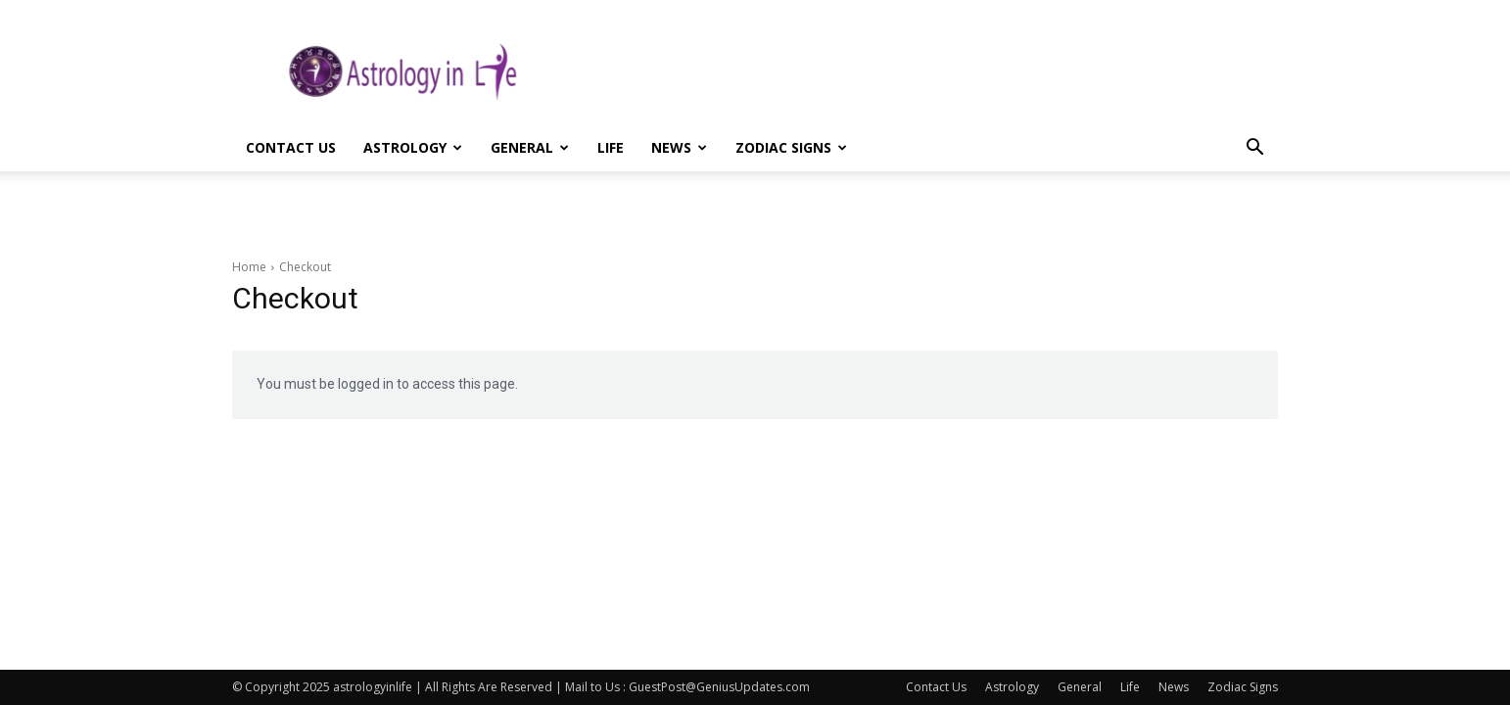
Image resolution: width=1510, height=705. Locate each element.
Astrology (412, 147)
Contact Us (291, 147)
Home (249, 266)
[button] (1254, 149)
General (530, 147)
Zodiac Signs (791, 147)
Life (610, 147)
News (679, 147)
